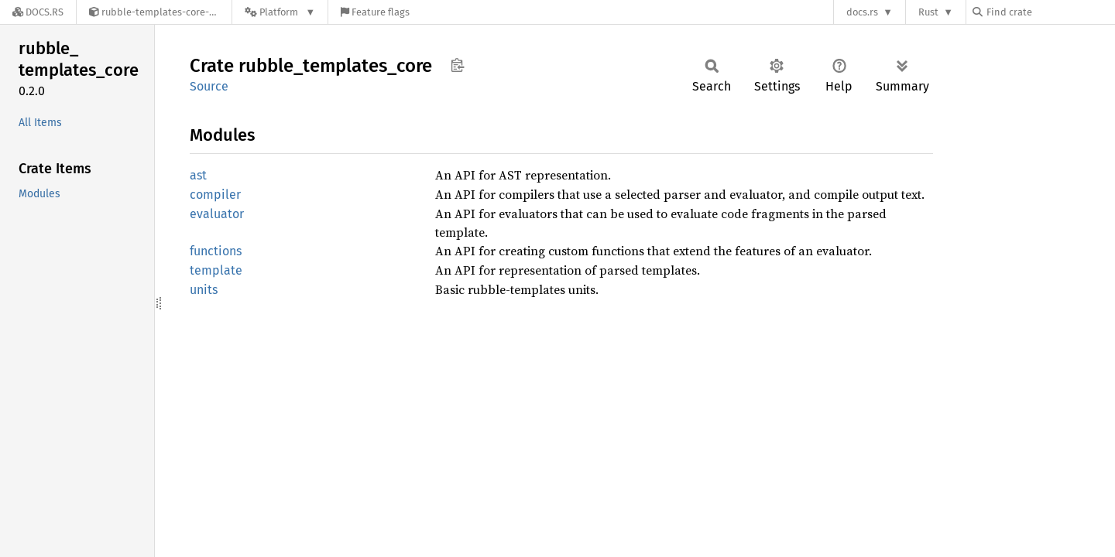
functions (216, 251)
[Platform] (280, 12)
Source (209, 86)
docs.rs (862, 12)
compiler (215, 194)
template (216, 270)
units (204, 289)
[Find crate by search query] (1050, 12)
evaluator (217, 214)
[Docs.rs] (38, 12)
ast (198, 175)
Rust (928, 12)
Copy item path (457, 65)
